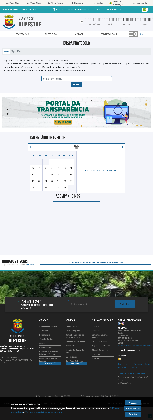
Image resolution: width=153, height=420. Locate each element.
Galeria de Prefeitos (89, 34)
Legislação (96, 354)
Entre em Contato (115, 34)
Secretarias (16, 34)
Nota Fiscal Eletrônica (74, 361)
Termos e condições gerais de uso (134, 364)
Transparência (66, 34)
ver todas (30, 264)
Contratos (96, 331)
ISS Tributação (71, 357)
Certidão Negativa (73, 331)
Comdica (95, 327)
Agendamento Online (48, 327)
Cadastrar (125, 304)
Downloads (70, 346)
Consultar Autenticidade (75, 342)
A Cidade (48, 34)
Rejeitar (133, 414)
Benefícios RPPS (72, 327)
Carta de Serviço (46, 339)
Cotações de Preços (100, 342)
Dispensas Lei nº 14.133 (101, 346)
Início (6, 51)
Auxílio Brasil (44, 331)
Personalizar (133, 408)
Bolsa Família (44, 335)
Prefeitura (33, 34)
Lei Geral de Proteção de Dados (133, 373)
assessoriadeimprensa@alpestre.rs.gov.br (135, 345)
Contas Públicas (45, 347)
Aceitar (133, 403)
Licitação (95, 358)
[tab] (81, 21)
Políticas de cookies (127, 367)
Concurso (43, 343)
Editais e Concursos (100, 350)
